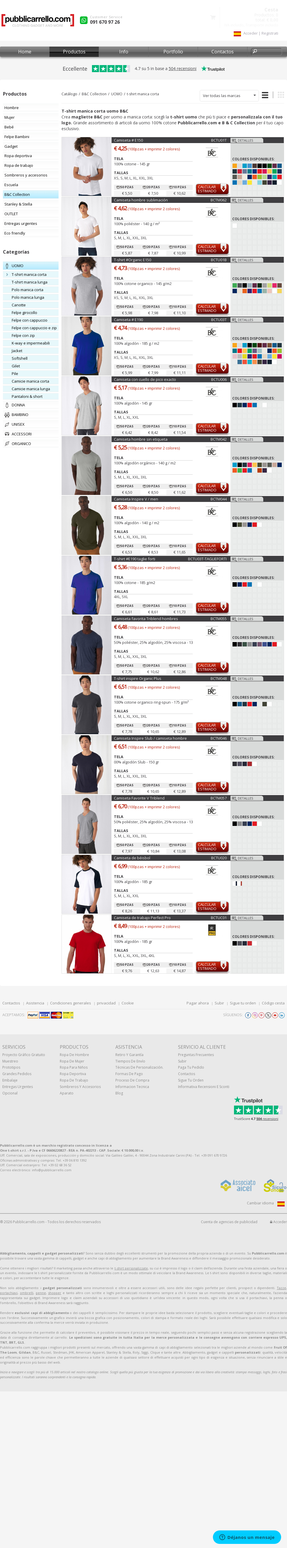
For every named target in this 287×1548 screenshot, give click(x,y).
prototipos (11, 1067)
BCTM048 (219, 678)
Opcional (10, 1093)
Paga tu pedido (191, 1067)
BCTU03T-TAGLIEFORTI (207, 558)
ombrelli (26, 1293)
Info (123, 51)
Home (24, 51)
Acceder (278, 1221)
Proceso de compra (132, 1080)
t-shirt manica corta (143, 93)
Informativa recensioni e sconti (203, 1086)
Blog (119, 1093)
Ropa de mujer (72, 1061)
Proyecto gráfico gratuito (23, 1054)
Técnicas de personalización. (139, 1067)
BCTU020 (219, 857)
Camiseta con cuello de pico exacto (145, 379)
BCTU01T (219, 140)
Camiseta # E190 (128, 319)
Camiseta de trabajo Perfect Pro (142, 917)
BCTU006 (219, 379)
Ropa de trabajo (74, 1080)
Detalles (245, 140)
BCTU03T (219, 319)
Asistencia (35, 1003)
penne (41, 1293)
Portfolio (173, 51)
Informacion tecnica (132, 1086)
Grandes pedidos (16, 1073)
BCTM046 (219, 738)
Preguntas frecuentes (196, 1054)
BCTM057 (219, 798)
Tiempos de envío (130, 1061)
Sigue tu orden (243, 1003)
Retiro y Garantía (129, 1054)
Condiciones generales (70, 1003)
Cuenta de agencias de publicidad (229, 1221)
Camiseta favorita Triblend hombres (146, 618)
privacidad (106, 1003)
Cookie (128, 1003)
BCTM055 (219, 618)
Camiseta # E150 (128, 140)
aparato (67, 1093)
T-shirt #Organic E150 (132, 259)
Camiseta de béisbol (132, 857)
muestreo (10, 1061)
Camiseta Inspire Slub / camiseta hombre (150, 738)
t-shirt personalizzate (131, 1268)
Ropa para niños (74, 1067)
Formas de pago (129, 1073)
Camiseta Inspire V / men (136, 499)
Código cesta (273, 1003)
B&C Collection (94, 93)
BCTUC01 (219, 917)
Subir (219, 1003)
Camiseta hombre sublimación (141, 200)
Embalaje (10, 1080)
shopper (54, 1293)
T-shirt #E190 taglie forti (134, 558)
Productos (74, 51)
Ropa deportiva (73, 1073)
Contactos (222, 51)
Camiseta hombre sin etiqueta (141, 439)
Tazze (281, 1288)
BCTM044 (219, 499)
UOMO (116, 93)
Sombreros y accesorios (80, 1086)
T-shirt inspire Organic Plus (137, 678)
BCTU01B (219, 259)
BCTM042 (219, 439)
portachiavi (9, 1293)
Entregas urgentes (17, 1086)
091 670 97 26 (105, 22)
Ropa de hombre (74, 1054)
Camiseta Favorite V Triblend (139, 798)
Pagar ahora (198, 1003)
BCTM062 (219, 200)
